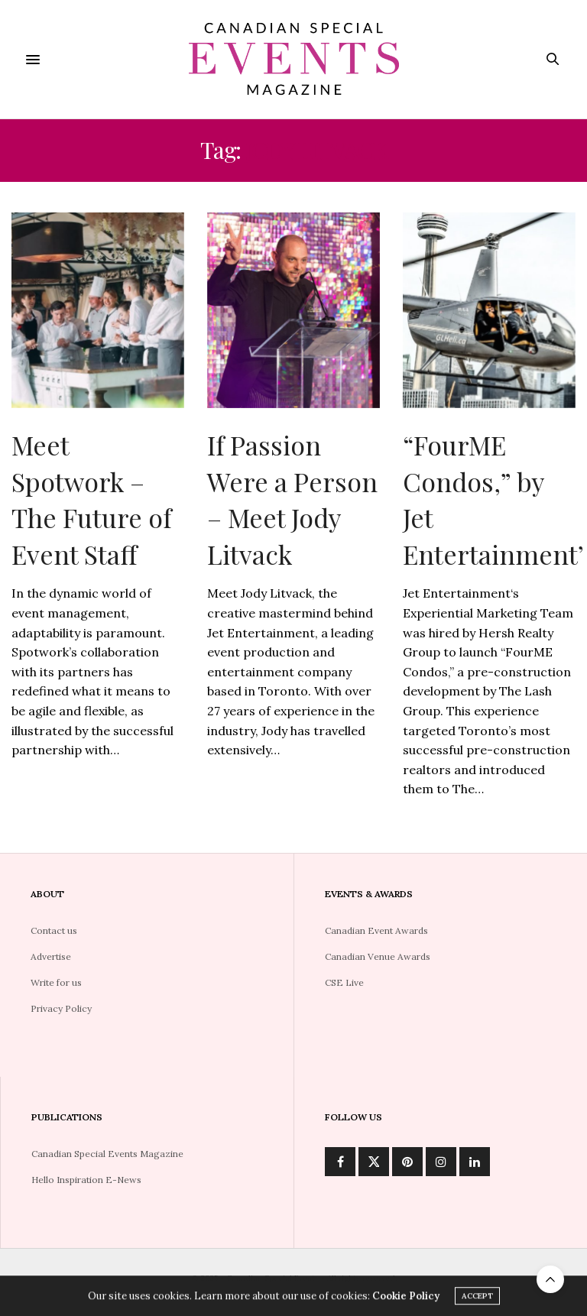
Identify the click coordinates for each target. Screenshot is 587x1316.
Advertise (51, 956)
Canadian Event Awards (376, 930)
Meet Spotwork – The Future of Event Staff (91, 499)
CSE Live (344, 982)
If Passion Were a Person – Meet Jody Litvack (292, 499)
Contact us (54, 930)
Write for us (56, 982)
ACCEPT (477, 1298)
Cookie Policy (405, 1298)
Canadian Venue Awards (377, 956)
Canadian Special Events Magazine (107, 1153)
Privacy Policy (61, 1008)
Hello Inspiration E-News (86, 1179)
